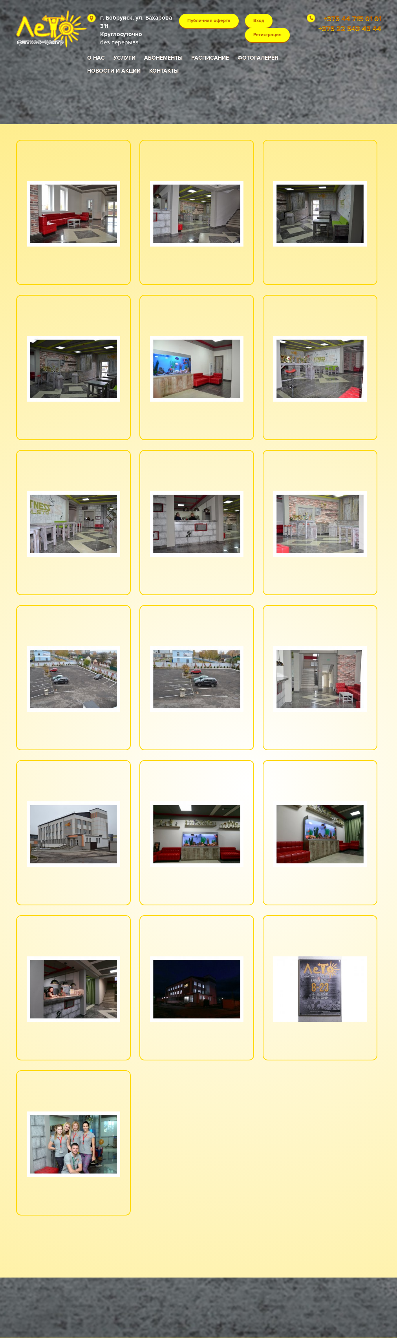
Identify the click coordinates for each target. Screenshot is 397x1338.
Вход (258, 21)
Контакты (164, 71)
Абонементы (163, 58)
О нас (96, 58)
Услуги (124, 58)
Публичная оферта (209, 21)
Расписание (210, 58)
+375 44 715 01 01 (352, 18)
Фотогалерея (258, 58)
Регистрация (267, 35)
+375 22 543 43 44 (349, 28)
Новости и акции (114, 71)
